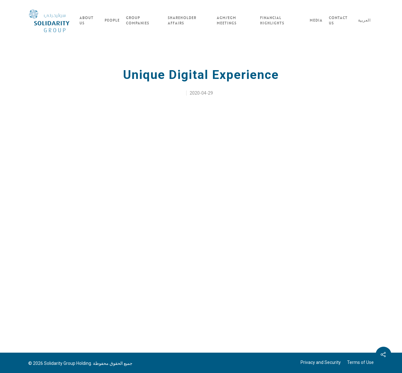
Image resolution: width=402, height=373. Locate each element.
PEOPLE (112, 20)
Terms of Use (360, 362)
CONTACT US (338, 20)
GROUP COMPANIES (137, 20)
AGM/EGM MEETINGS (226, 20)
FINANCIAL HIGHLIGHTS (272, 20)
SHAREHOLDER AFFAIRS (182, 20)
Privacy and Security (321, 362)
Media (316, 20)
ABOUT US (86, 20)
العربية (364, 20)
